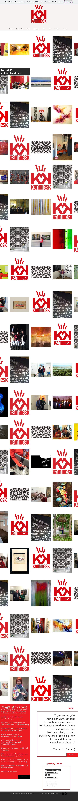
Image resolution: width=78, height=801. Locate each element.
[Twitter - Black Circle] (66, 793)
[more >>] (24, 777)
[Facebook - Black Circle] (63, 793)
